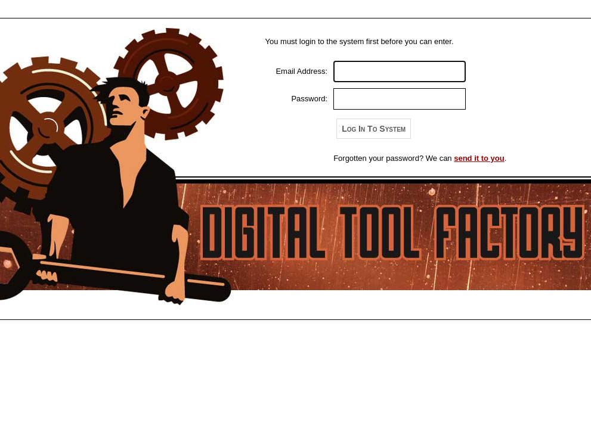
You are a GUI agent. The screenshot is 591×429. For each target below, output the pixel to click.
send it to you (479, 158)
